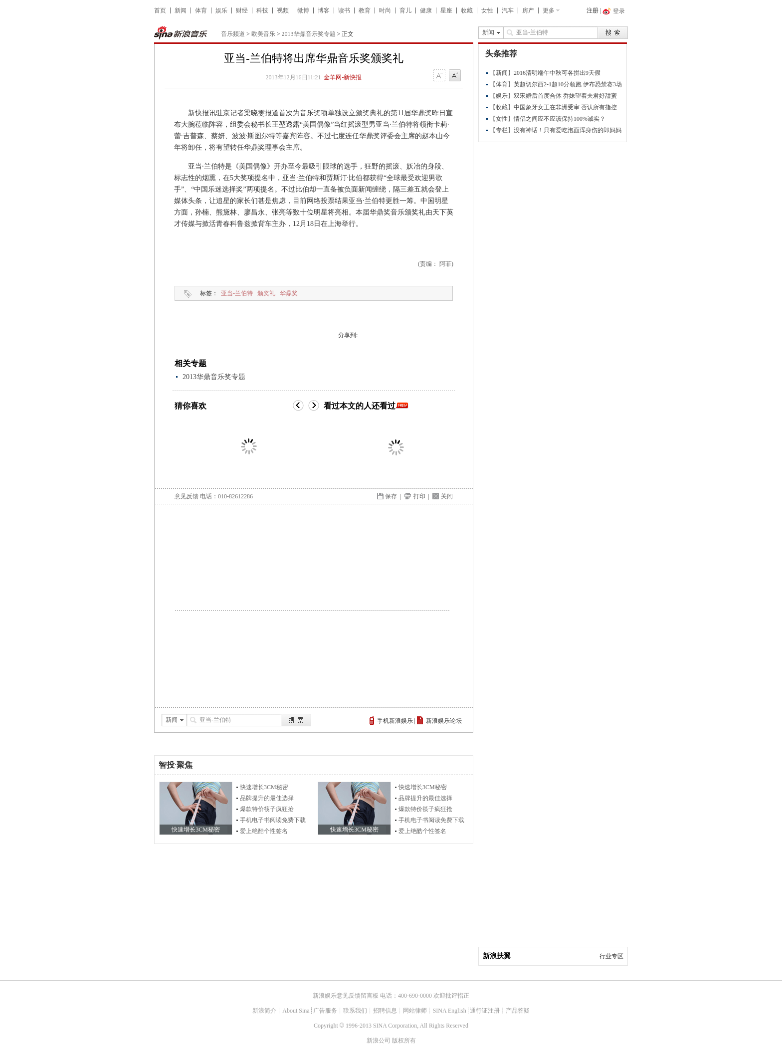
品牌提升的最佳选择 (267, 798)
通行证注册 (485, 1010)
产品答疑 (518, 1010)
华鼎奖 (289, 293)
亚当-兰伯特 (237, 293)
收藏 (467, 10)
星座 (446, 10)
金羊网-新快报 (343, 77)
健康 (426, 10)
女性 (487, 10)
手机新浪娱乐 (395, 720)
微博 (303, 10)
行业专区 (611, 956)
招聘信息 (385, 1010)
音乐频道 (233, 33)
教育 (365, 10)
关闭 (447, 496)
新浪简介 (264, 1010)
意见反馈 (186, 496)
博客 (324, 10)
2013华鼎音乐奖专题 (309, 33)
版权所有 (404, 1040)
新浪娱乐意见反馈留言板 (346, 995)
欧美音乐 (263, 33)
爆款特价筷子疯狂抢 (267, 809)
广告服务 (325, 1010)
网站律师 (415, 1010)
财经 (242, 10)
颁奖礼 (266, 293)
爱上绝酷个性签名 (264, 831)
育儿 (405, 10)
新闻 (181, 10)
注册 (592, 10)
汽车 (508, 10)
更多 (549, 10)
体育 (201, 10)
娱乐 (221, 10)
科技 (262, 10)
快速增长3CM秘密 (264, 787)
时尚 (385, 10)
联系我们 (355, 1010)
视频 (283, 10)
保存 (391, 496)
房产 (528, 10)
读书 (344, 10)
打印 (419, 496)
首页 (160, 10)
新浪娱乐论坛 (444, 720)
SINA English (449, 1010)
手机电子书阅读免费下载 (273, 820)
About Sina (295, 1010)
